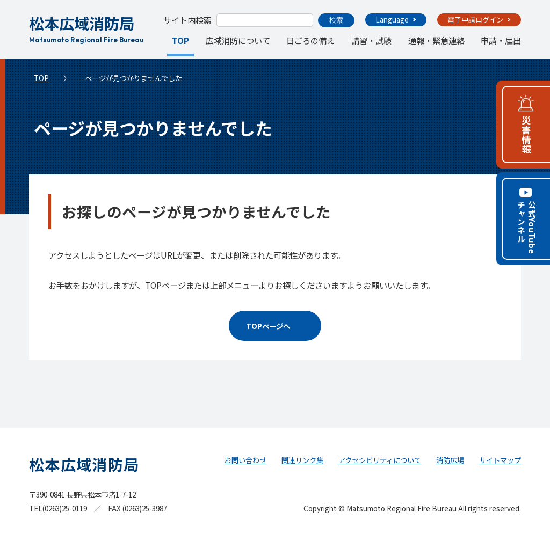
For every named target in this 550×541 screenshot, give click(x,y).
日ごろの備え (310, 40)
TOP (180, 40)
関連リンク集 (302, 460)
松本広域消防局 (86, 27)
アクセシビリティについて (379, 460)
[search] (263, 20)
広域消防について (238, 40)
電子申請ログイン (475, 19)
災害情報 (526, 134)
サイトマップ (500, 460)
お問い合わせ (245, 460)
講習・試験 (371, 40)
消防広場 (450, 460)
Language (392, 19)
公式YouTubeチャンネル (526, 227)
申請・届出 (501, 40)
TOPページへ (268, 326)
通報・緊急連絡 (436, 40)
